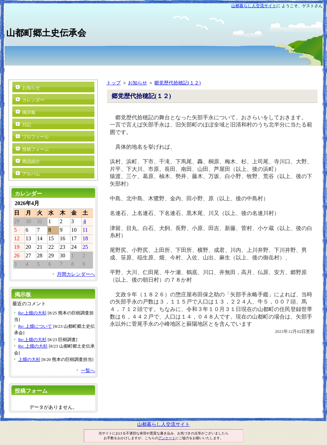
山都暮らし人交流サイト (253, 6)
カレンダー (33, 100)
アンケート (166, 438)
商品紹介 (31, 161)
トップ (113, 82)
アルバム (31, 173)
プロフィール (35, 136)
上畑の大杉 (29, 359)
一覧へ (88, 370)
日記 (26, 124)
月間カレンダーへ (76, 274)
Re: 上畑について (35, 326)
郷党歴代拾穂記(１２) (177, 82)
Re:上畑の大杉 (32, 312)
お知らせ (137, 82)
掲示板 (29, 112)
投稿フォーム (35, 149)
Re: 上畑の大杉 (33, 346)
